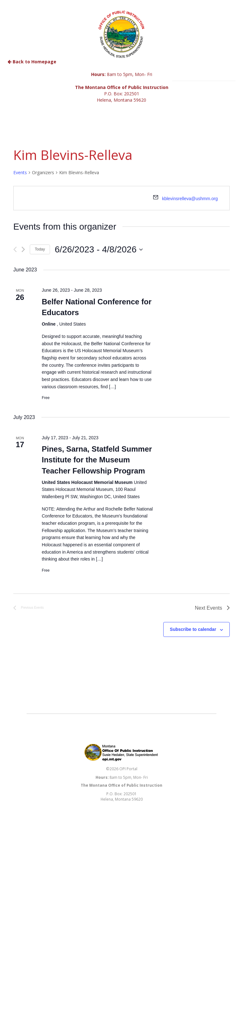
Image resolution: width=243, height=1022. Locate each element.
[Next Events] (23, 249)
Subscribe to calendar (193, 629)
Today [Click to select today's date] (40, 249)
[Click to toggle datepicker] (98, 249)
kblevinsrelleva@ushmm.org (190, 198)
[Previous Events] (15, 249)
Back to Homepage (32, 62)
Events (20, 172)
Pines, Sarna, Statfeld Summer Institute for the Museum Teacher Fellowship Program (97, 460)
